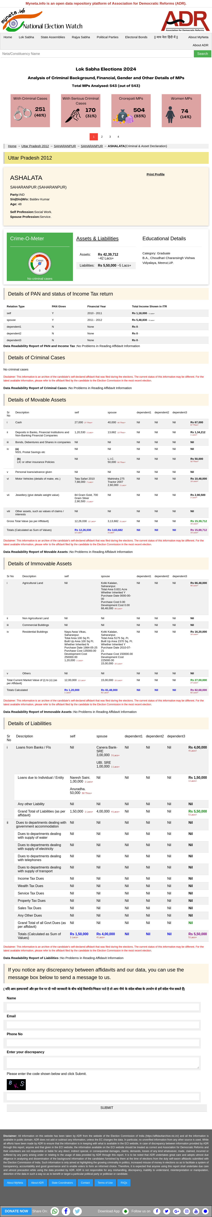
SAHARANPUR (65, 146)
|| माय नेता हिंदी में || (166, 37)
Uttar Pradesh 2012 (35, 146)
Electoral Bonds (136, 37)
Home (8, 37)
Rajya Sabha (81, 37)
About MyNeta (198, 37)
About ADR (200, 45)
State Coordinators (62, 1182)
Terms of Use (105, 1182)
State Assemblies (53, 37)
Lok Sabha (26, 37)
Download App (109, 1211)
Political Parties (108, 37)
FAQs (124, 1182)
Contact (85, 1182)
